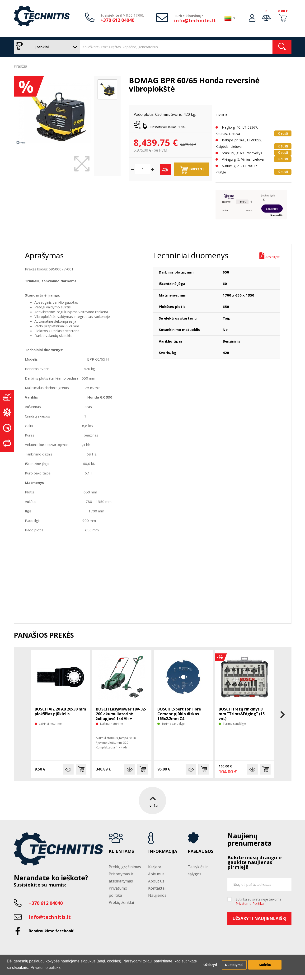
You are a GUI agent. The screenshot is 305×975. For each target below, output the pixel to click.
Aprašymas (44, 255)
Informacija (162, 851)
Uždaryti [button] (210, 965)
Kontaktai (156, 888)
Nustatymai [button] (234, 965)
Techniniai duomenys (190, 255)
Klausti (283, 133)
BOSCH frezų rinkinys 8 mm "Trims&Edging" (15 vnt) (242, 713)
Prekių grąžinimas (125, 866)
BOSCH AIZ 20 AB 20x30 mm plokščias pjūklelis (60, 711)
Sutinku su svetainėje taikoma (259, 901)
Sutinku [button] (265, 965)
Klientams (121, 851)
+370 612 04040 (117, 20)
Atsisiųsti (269, 255)
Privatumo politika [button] (46, 968)
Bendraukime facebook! (52, 930)
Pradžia (20, 66)
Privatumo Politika (250, 903)
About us (156, 881)
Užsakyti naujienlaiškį (259, 918)
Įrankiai (46, 47)
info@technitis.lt (195, 20)
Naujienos (157, 895)
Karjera (154, 866)
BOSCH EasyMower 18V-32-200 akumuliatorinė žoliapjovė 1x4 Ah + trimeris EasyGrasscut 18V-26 (121, 718)
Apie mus (156, 874)
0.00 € (283, 11)
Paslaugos (200, 851)
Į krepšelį (192, 170)
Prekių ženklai (121, 902)
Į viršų (152, 800)
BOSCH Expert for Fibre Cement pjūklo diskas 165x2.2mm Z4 (179, 713)
